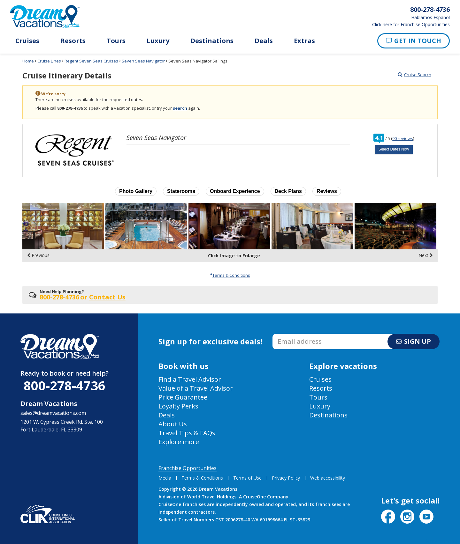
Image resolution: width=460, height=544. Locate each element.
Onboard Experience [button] (235, 191)
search (180, 108)
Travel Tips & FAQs (186, 433)
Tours (116, 40)
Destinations (212, 40)
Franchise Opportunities (187, 468)
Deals (264, 40)
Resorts (73, 40)
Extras (304, 40)
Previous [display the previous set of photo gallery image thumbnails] (38, 255)
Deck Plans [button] (288, 191)
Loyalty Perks (178, 406)
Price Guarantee (182, 397)
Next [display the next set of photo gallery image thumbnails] (425, 255)
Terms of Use (247, 478)
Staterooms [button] (181, 191)
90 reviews (402, 138)
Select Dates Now (394, 149)
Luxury (158, 40)
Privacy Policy (286, 478)
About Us (172, 424)
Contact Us (107, 297)
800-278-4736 (64, 385)
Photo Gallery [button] (135, 191)
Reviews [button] (327, 191)
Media (164, 478)
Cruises (27, 40)
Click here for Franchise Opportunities (411, 24)
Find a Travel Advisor (189, 379)
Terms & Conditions (230, 275)
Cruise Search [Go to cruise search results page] (414, 74)
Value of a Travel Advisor (195, 388)
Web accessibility (327, 478)
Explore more (178, 441)
